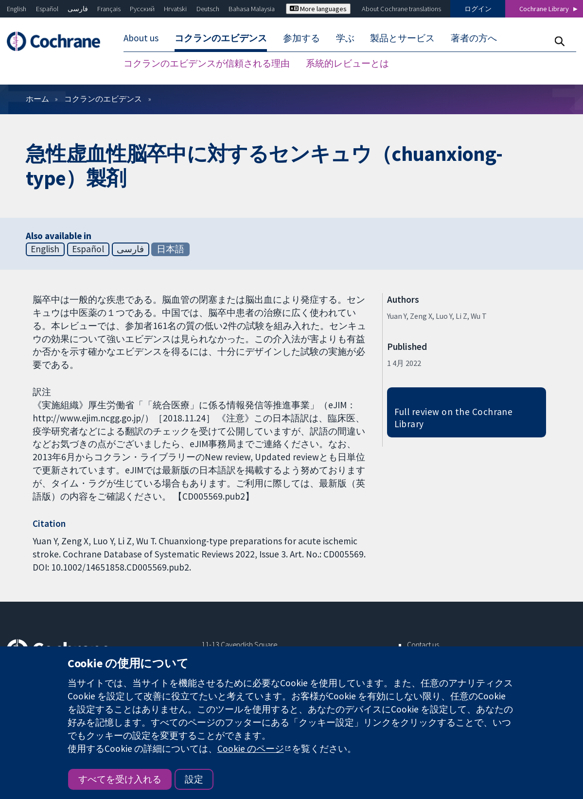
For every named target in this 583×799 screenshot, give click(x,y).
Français (109, 8)
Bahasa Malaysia (252, 8)
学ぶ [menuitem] (345, 38)
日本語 (170, 249)
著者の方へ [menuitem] (474, 38)
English (16, 8)
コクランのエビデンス (103, 99)
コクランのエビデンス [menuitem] (221, 38)
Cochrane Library (544, 8)
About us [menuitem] (141, 38)
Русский (142, 8)
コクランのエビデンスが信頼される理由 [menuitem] (207, 63)
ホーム (37, 99)
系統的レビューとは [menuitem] (347, 63)
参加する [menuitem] (301, 38)
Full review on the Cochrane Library (453, 418)
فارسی (78, 8)
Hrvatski (175, 8)
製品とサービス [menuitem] (402, 38)
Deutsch (207, 8)
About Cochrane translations (401, 8)
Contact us (423, 644)
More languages (318, 8)
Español (47, 8)
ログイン (478, 8)
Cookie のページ (250, 748)
